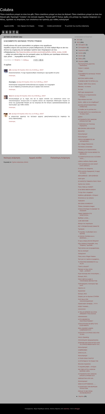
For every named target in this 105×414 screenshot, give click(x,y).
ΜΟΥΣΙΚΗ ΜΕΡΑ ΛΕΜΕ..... (86, 78)
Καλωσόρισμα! (82, 134)
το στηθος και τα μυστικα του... (87, 109)
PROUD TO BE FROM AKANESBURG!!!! (85, 392)
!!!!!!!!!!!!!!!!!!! (82, 309)
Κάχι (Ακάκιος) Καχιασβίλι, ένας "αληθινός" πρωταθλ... (88, 244)
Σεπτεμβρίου (82, 47)
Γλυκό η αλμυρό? (83, 266)
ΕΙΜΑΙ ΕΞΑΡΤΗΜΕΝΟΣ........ (87, 384)
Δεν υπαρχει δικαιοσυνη (85, 144)
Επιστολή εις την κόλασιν (86, 198)
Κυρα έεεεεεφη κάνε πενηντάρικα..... (89, 273)
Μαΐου (80, 58)
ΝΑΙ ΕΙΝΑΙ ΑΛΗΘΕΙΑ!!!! (85, 203)
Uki (10, 114)
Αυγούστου (82, 50)
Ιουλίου (80, 53)
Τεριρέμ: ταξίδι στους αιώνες (87, 84)
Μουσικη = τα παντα (84, 86)
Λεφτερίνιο (81, 200)
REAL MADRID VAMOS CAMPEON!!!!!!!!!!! (85, 329)
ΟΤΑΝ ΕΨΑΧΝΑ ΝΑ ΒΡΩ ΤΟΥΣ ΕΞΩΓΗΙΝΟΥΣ (88, 324)
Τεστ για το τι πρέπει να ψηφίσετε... (89, 259)
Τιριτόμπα (81, 229)
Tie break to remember (85, 147)
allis (10, 70)
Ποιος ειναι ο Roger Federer (87, 256)
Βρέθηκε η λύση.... (84, 218)
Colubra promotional (54, 26)
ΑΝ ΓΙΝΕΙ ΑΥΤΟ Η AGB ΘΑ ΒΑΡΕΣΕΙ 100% (86, 370)
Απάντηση (12, 75)
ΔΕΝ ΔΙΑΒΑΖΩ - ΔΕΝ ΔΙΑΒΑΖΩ (88, 175)
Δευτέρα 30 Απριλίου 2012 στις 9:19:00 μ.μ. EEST (27, 70)
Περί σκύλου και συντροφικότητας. (89, 248)
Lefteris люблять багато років (87, 161)
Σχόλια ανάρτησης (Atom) (20, 162)
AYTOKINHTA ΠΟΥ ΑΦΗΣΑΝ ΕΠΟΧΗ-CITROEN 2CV (87, 374)
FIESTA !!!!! (81, 288)
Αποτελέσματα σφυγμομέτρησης (88, 340)
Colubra (6, 10)
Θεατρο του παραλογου (85, 223)
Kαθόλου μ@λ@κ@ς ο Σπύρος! (88, 195)
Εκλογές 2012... (83, 276)
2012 (78, 42)
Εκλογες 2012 (82, 294)
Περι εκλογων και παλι (85, 99)
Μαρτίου (81, 396)
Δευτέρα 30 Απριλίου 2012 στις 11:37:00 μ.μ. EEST (28, 114)
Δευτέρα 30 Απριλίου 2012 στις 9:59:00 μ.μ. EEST (30, 96)
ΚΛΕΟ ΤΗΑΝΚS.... (84, 306)
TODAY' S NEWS (83, 68)
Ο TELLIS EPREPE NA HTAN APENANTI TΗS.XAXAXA (87, 313)
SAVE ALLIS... (82, 353)
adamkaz (66, 408)
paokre (80, 116)
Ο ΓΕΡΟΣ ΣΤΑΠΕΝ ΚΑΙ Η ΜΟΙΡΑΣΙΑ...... (86, 237)
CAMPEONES (82, 350)
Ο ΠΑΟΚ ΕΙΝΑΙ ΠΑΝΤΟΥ (86, 358)
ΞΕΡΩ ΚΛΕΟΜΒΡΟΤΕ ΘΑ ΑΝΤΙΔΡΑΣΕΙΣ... (86, 140)
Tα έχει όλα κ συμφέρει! (85, 192)
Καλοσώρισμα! (82, 381)
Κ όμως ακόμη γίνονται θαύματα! (88, 241)
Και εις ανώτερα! (83, 251)
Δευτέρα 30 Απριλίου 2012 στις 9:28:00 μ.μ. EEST (32, 82)
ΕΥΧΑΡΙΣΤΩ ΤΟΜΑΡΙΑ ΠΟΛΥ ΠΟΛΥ (89, 181)
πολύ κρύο (81, 178)
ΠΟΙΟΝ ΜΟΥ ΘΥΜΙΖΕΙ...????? (88, 304)
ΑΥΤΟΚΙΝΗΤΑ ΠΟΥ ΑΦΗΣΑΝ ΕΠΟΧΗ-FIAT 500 (87, 120)
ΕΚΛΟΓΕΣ (81, 131)
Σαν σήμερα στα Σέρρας (26, 26)
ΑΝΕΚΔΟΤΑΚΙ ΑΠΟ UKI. (86, 378)
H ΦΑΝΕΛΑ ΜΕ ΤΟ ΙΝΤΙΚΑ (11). (88, 81)
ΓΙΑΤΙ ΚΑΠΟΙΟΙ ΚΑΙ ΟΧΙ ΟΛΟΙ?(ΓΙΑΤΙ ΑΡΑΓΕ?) (88, 164)
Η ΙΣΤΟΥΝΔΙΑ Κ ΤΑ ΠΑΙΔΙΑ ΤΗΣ (88, 361)
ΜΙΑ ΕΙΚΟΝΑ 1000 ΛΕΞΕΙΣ (86, 128)
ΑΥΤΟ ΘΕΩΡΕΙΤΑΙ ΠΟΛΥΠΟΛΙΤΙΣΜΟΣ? (85, 320)
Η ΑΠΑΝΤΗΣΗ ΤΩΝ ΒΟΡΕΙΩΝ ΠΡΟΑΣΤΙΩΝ (87, 387)
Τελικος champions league (86, 206)
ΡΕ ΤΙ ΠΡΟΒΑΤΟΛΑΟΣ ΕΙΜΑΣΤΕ (88, 226)
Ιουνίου (80, 56)
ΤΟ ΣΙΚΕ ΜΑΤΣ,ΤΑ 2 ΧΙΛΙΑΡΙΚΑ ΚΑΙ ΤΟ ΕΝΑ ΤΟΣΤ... (89, 113)
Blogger (77, 408)
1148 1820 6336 (83, 221)
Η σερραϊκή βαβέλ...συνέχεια (87, 366)
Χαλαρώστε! (82, 253)
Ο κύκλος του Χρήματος (85, 168)
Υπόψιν (40, 26)
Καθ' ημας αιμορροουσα (85, 92)
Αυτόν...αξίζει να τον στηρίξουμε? (88, 102)
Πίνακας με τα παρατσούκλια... (87, 149)
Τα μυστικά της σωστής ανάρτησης (77, 26)
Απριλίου (81, 61)
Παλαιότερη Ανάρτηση (60, 158)
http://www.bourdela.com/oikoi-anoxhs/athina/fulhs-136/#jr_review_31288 (41, 52)
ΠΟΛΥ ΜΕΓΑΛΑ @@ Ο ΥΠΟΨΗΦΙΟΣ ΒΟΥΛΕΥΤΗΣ (87, 280)
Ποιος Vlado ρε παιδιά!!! (85, 187)
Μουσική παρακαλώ (84, 364)
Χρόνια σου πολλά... (84, 184)
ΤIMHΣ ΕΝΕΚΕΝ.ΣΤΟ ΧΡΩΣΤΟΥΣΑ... (85, 214)
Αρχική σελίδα (9, 26)
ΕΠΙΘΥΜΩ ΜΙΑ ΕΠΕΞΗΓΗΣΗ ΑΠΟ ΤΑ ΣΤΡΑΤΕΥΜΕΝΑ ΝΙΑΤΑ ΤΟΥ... (89, 343)
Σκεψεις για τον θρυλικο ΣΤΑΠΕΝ (88, 296)
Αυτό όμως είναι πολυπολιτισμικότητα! (85, 300)
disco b (11, 96)
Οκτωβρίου (82, 45)
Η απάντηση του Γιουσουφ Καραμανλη (86, 124)
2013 (78, 39)
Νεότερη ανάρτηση (12, 158)
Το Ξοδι (80, 89)
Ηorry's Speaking (83, 337)
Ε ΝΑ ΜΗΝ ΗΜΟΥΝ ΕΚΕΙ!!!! (87, 189)
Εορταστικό (81, 291)
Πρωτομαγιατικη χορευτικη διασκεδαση (86, 64)
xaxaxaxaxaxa (82, 316)
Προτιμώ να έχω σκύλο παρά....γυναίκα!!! (85, 270)
